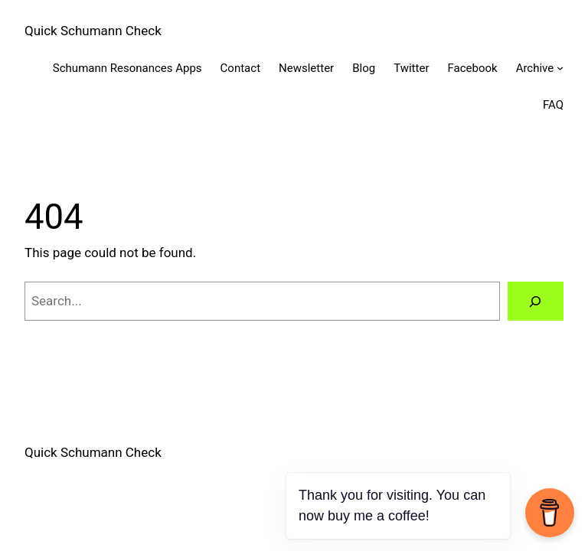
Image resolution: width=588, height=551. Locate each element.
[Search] (536, 301)
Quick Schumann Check (93, 30)
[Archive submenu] (560, 67)
